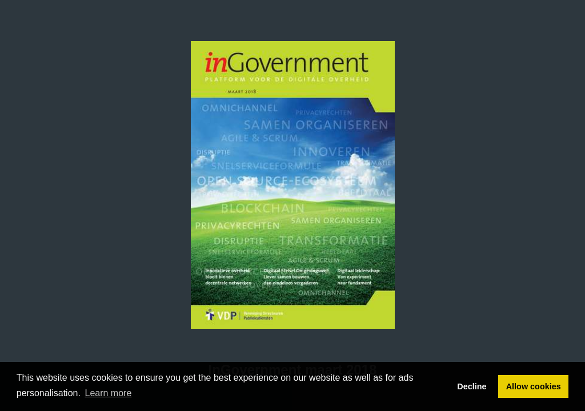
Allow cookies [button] (533, 386)
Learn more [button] (108, 393)
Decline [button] (471, 386)
